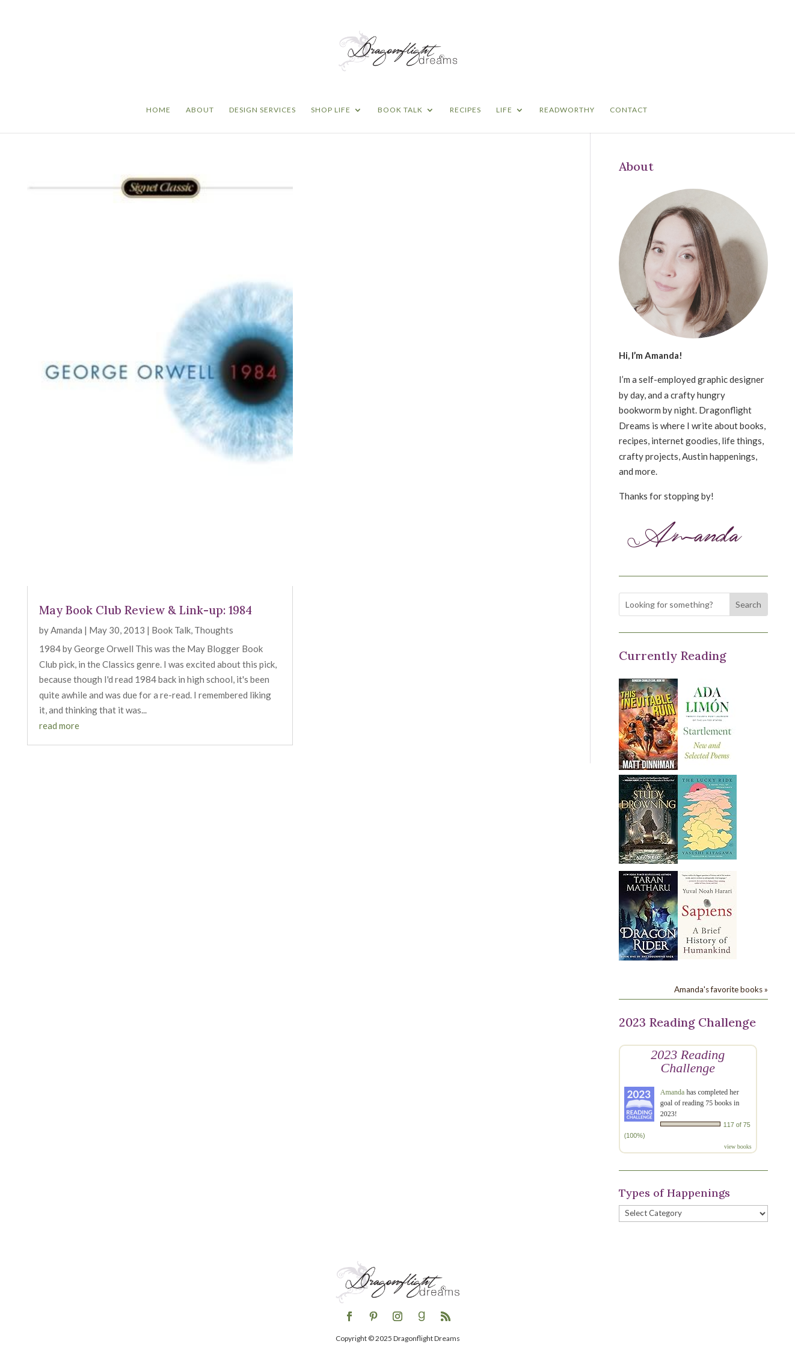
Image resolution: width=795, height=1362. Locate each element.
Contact (629, 110)
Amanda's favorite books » (721, 989)
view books (738, 1146)
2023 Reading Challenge (688, 1061)
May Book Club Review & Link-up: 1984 (145, 610)
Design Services (262, 110)
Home (158, 110)
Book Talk (400, 110)
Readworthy (567, 110)
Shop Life (331, 110)
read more (59, 725)
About (200, 110)
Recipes (465, 110)
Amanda (66, 630)
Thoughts (213, 630)
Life (504, 110)
